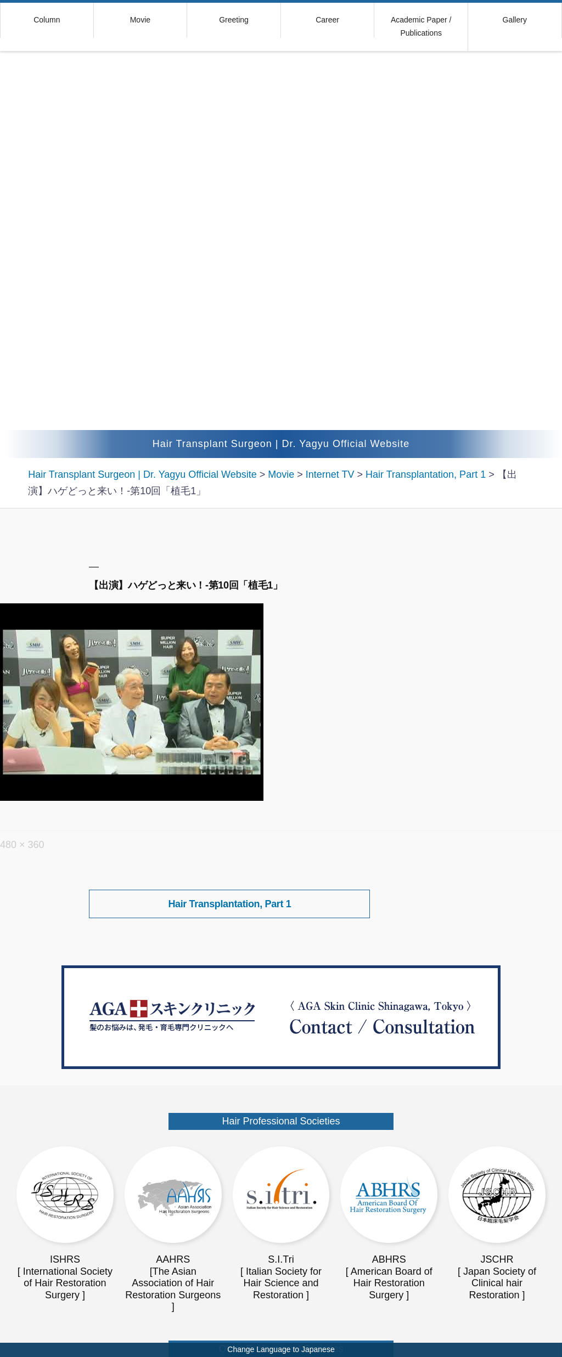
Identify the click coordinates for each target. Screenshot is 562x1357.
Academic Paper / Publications (421, 26)
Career (327, 19)
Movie (140, 19)
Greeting (234, 19)
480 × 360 (22, 844)
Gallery (515, 19)
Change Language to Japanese (280, 1349)
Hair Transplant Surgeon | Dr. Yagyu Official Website (281, 443)
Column (46, 19)
